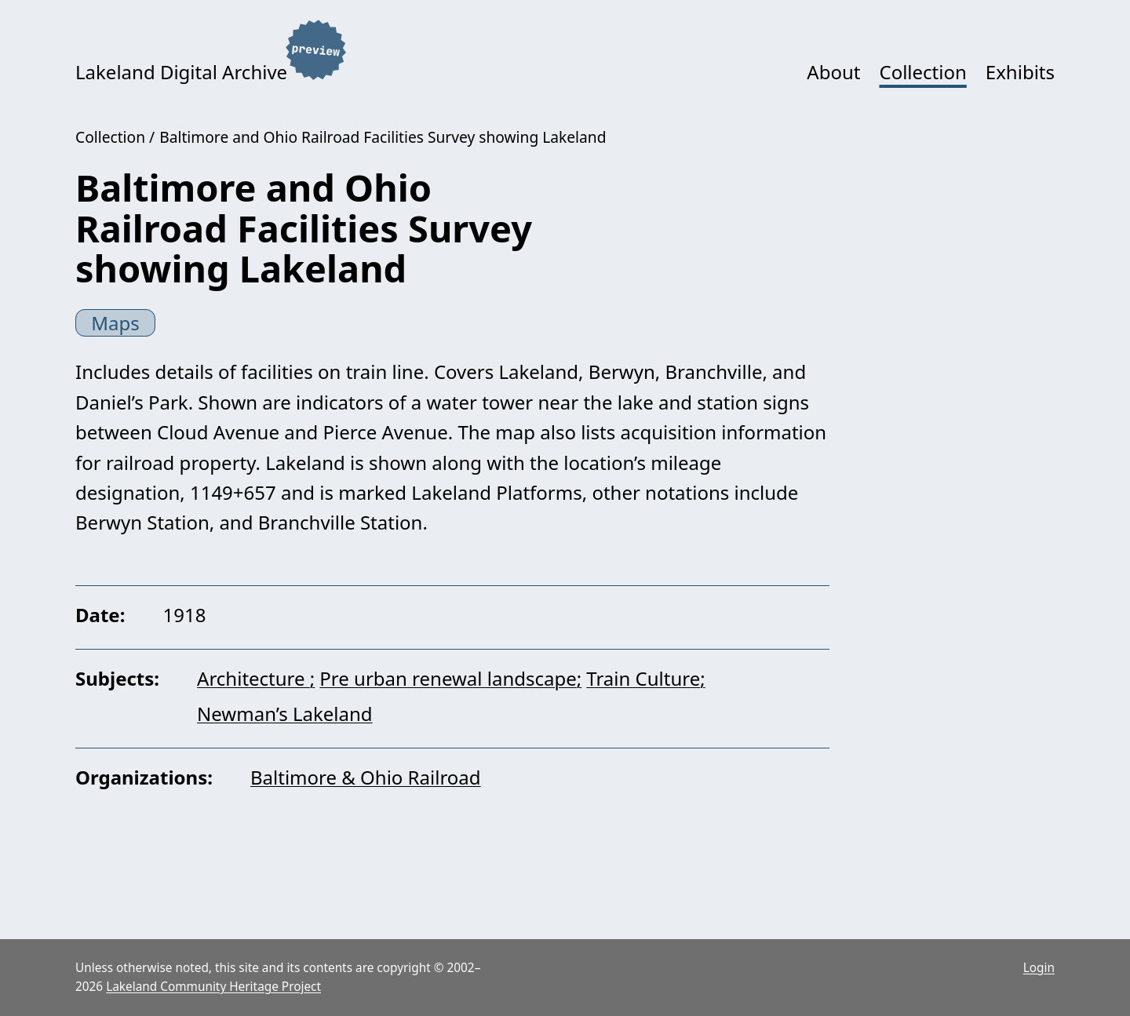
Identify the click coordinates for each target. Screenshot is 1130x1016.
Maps (115, 323)
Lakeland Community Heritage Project (213, 986)
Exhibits (1020, 72)
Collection (922, 72)
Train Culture (643, 678)
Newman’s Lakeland (285, 713)
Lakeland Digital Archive (181, 72)
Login (1039, 968)
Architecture (253, 678)
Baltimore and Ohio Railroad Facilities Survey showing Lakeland (382, 136)
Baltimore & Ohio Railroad (365, 777)
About (833, 72)
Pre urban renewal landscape (447, 678)
